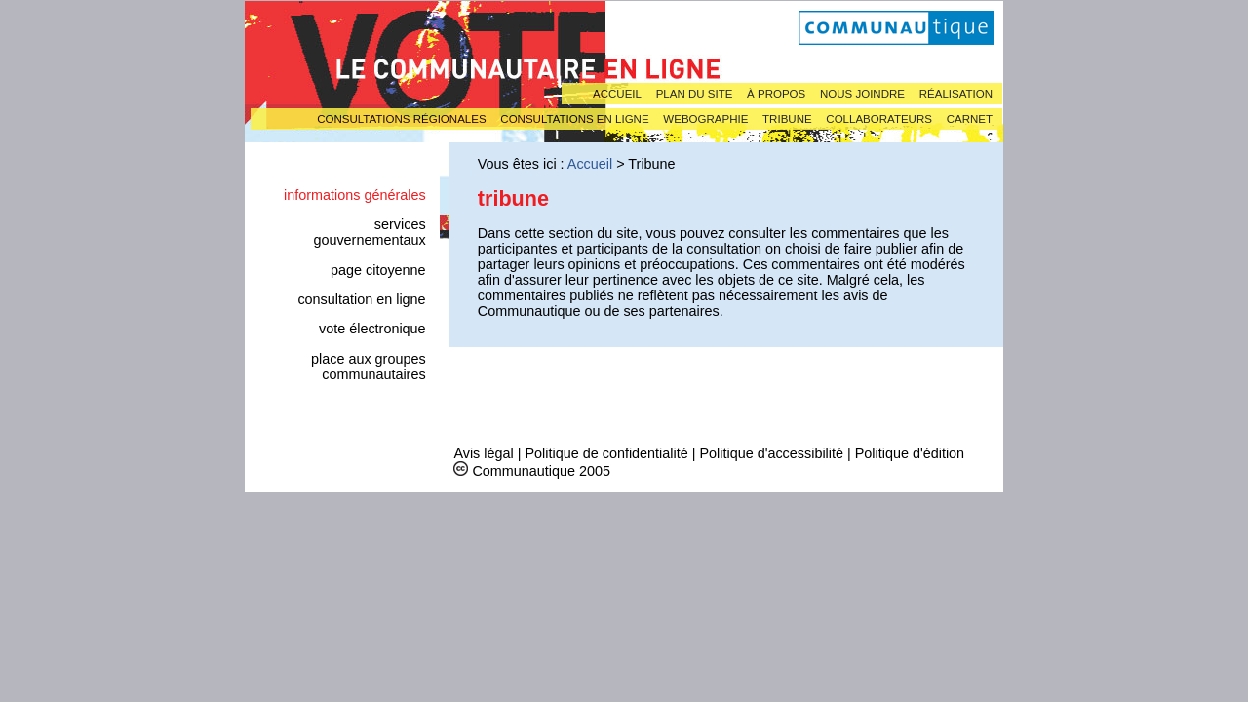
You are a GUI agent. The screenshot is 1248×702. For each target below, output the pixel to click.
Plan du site (694, 93)
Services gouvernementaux (369, 232)
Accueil (617, 93)
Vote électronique (372, 328)
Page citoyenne (378, 270)
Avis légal (483, 453)
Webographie (705, 119)
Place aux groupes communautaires (368, 366)
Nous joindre (862, 93)
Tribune (787, 119)
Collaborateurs (879, 119)
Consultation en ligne (361, 299)
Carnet (970, 119)
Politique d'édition (909, 453)
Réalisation (956, 93)
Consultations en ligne (574, 119)
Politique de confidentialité (606, 453)
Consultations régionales (401, 119)
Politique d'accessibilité (771, 453)
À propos (776, 93)
